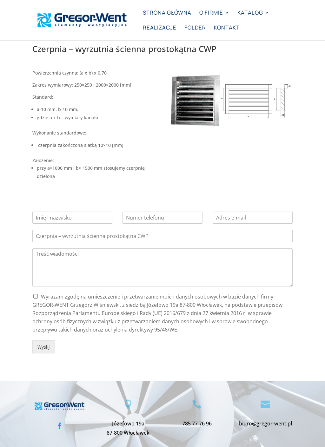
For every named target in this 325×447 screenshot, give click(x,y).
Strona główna (167, 13)
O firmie (211, 13)
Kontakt (227, 28)
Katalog (250, 13)
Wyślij (43, 347)
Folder (195, 28)
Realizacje (159, 28)
